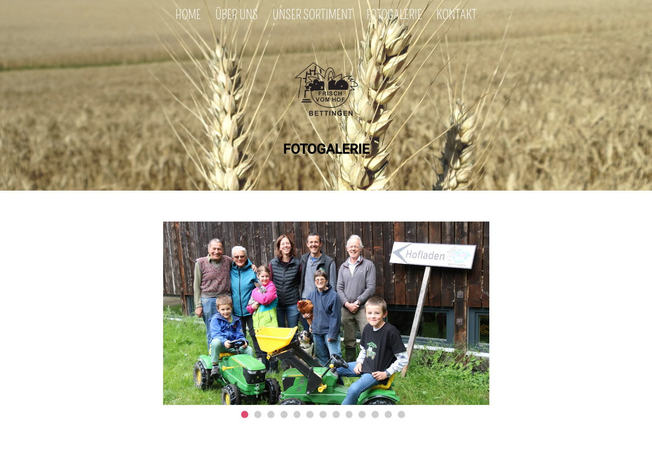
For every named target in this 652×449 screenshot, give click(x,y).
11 (375, 414)
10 (362, 414)
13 (401, 414)
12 (388, 414)
